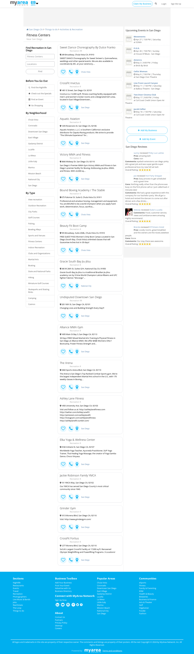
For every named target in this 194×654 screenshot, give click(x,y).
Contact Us (60, 617)
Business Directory (63, 591)
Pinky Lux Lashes (156, 153)
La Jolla (31, 149)
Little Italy (32, 161)
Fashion (142, 613)
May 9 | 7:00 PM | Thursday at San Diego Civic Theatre (147, 74)
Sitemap (58, 625)
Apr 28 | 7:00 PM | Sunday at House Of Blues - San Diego (147, 51)
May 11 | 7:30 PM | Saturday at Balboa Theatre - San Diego (147, 86)
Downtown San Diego (38, 131)
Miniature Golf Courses (38, 283)
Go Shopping (35, 105)
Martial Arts (33, 259)
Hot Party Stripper (154, 175)
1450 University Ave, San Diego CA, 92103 (79, 405)
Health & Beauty (146, 593)
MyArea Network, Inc (169, 642)
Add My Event (147, 139)
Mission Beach (34, 173)
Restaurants (18, 585)
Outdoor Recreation (37, 205)
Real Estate (18, 605)
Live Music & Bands (21, 599)
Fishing (31, 223)
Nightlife (16, 582)
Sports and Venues (36, 235)
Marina (31, 167)
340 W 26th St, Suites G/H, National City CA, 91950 (83, 268)
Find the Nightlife (37, 87)
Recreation (18, 593)
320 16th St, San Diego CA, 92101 (75, 304)
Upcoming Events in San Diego (143, 30)
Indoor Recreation (36, 247)
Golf (141, 605)
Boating (31, 265)
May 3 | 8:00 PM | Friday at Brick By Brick (147, 63)
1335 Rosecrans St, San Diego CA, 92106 (78, 125)
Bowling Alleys (34, 229)
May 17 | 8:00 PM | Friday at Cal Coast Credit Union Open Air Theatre (147, 99)
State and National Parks (39, 271)
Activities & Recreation (71, 29)
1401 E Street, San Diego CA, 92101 (76, 90)
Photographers (20, 596)
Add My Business (147, 130)
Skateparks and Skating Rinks (38, 291)
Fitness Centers (35, 241)
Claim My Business (142, 4)
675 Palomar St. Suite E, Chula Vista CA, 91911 (81, 197)
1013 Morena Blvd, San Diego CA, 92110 (78, 515)
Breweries (143, 596)
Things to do (51, 29)
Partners (59, 620)
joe (135, 175)
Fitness (142, 585)
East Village (33, 137)
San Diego (32, 185)
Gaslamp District (35, 143)
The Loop (17, 608)
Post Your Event (62, 585)
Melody (137, 209)
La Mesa (32, 155)
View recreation (35, 199)
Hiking (31, 277)
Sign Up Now (61, 600)
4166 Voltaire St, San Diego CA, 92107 (77, 447)
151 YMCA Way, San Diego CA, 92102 (77, 482)
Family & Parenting (147, 588)
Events (16, 588)
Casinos (31, 304)
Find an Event (35, 99)
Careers (58, 628)
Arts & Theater (145, 602)
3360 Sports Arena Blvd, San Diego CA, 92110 (80, 370)
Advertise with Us (63, 588)
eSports (142, 582)
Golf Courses (34, 217)
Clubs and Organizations (39, 253)
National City (34, 179)
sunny (136, 153)
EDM (141, 591)
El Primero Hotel (156, 227)
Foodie (142, 610)
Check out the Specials (39, 93)
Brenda (137, 227)
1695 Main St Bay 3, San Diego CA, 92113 (78, 334)
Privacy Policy (61, 622)
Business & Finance (147, 599)
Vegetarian (144, 608)
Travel (15, 591)
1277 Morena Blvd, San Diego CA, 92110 (78, 545)
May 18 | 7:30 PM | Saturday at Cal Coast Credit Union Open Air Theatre (147, 113)
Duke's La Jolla (156, 209)
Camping (32, 298)
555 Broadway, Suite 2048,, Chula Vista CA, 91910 (82, 233)
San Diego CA (35, 29)
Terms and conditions (112, 650)
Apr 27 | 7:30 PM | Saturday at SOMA (147, 39)
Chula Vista (33, 119)
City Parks (32, 211)
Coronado (32, 125)
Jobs (15, 602)
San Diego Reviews (136, 146)
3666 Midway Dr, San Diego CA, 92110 (77, 161)
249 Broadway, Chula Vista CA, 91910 (77, 54)
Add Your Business (63, 582)
